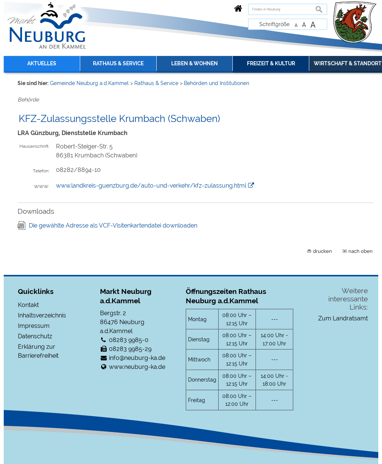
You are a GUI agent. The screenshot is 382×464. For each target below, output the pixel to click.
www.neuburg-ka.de (137, 366)
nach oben (360, 251)
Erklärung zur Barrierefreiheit (38, 351)
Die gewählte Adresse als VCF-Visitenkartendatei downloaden (113, 225)
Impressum (34, 325)
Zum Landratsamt (343, 318)
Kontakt (28, 304)
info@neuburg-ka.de (137, 357)
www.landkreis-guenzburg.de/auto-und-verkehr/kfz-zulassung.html (151, 185)
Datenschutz (35, 336)
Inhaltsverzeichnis (42, 315)
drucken (322, 251)
